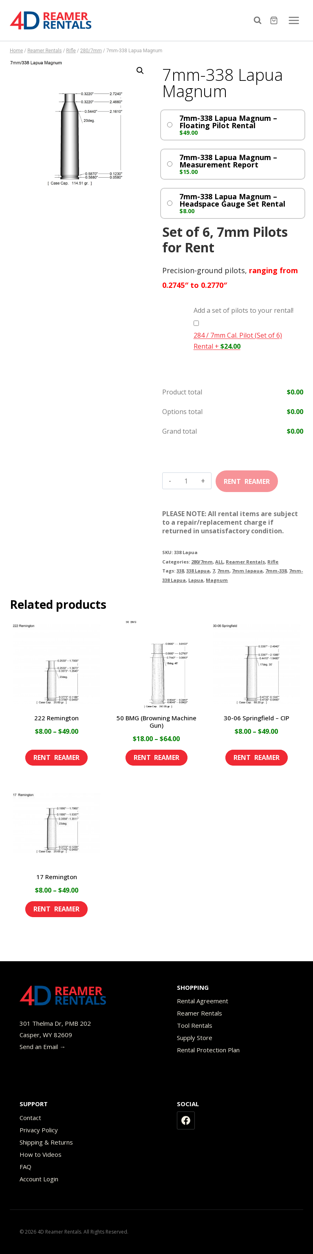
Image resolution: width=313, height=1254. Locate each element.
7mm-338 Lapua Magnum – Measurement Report (228, 160)
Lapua (195, 580)
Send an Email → (43, 1046)
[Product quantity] (186, 481)
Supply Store (194, 1037)
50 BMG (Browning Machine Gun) (156, 721)
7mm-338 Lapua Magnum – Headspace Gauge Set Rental (232, 200)
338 (180, 571)
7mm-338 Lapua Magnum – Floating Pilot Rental (228, 121)
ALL (219, 562)
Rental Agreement (202, 1001)
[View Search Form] (259, 20)
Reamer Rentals (245, 562)
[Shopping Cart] (275, 20)
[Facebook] (186, 1120)
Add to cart (247, 478)
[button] (140, 70)
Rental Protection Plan (208, 1050)
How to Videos (41, 1154)
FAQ (25, 1167)
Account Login (39, 1179)
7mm (223, 571)
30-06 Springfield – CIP (256, 718)
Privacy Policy (39, 1130)
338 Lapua (198, 571)
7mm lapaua (247, 571)
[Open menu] (293, 20)
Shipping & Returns (46, 1142)
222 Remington (56, 718)
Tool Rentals (194, 1025)
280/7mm (202, 562)
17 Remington (56, 877)
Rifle (272, 562)
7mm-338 (276, 571)
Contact (30, 1118)
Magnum (217, 580)
